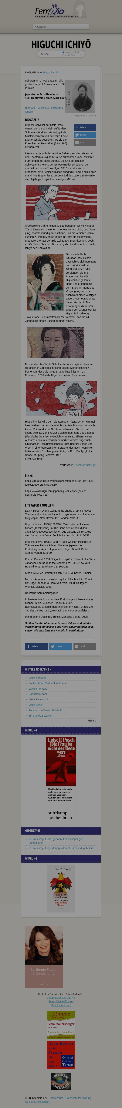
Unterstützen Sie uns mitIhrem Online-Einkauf (61, 1001)
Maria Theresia (37, 677)
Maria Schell (36, 704)
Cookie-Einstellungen (37, 1101)
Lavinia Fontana (38, 688)
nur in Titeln (69, 55)
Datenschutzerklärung (78, 1098)
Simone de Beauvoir (40, 715)
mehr (91, 720)
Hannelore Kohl (38, 693)
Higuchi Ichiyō (51, 72)
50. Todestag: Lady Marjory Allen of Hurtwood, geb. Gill (61, 848)
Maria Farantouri (38, 699)
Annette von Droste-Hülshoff (45, 710)
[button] (85, 127)
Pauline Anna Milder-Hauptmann (48, 683)
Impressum (56, 1098)
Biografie (30, 107)
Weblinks (43, 107)
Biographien (32, 72)
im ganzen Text (71, 52)
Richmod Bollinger (85, 465)
